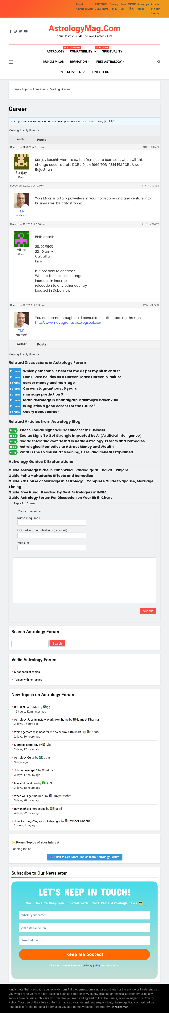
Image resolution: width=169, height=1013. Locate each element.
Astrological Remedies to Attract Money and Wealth (67, 446)
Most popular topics (27, 672)
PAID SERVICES (70, 72)
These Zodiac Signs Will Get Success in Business (62, 430)
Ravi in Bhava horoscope (29, 808)
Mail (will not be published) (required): (42, 530)
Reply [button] (145, 147)
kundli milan (53, 62)
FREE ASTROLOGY (109, 62)
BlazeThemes (119, 1006)
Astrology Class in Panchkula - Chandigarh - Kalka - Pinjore (74, 470)
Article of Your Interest (155, 9)
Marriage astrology (26, 745)
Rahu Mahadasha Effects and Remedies (56, 475)
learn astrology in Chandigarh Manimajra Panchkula (70, 400)
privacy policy (91, 965)
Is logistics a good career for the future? (59, 406)
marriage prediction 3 (43, 394)
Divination (78, 62)
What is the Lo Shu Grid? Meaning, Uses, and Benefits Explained (76, 452)
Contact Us (100, 72)
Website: (23, 543)
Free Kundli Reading (46, 89)
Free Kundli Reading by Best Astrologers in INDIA (63, 492)
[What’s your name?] (84, 915)
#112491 (154, 305)
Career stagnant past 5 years (50, 388)
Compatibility (84, 49)
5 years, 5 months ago (86, 121)
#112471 (154, 147)
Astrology (57, 49)
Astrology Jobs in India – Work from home (41, 719)
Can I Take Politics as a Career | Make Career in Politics (72, 377)
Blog (13, 430)
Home (15, 89)
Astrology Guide (24, 757)
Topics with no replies (28, 679)
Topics (26, 89)
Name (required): (28, 518)
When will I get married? (29, 796)
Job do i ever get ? (25, 770)
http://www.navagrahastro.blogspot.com (68, 322)
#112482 (154, 185)
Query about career (41, 411)
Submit (148, 611)
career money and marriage (49, 382)
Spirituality (112, 51)
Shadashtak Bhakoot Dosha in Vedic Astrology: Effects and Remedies (82, 441)
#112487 (154, 224)
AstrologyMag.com (84, 28)
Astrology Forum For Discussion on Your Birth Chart (66, 497)
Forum (15, 371)
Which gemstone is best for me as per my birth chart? (71, 371)
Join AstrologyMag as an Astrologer (37, 821)
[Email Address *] (84, 940)
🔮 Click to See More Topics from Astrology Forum (84, 857)
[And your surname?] (84, 927)
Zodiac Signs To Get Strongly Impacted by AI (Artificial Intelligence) (81, 435)
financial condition (26, 783)
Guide (14, 470)
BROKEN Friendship (26, 707)
